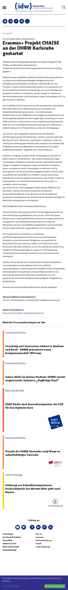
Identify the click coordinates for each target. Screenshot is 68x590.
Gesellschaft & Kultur (12, 537)
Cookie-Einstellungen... (11, 586)
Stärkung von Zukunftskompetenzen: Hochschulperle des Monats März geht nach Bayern (32, 488)
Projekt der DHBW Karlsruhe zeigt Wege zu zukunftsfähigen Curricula (32, 453)
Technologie (8, 534)
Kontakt (38, 543)
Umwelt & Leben (9, 543)
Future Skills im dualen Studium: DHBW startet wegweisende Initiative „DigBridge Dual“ (35, 378)
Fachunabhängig (9, 550)
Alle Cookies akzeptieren (54, 586)
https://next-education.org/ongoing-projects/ (23, 313)
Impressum (40, 537)
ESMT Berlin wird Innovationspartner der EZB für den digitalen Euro (34, 406)
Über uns (39, 534)
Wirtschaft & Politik (11, 547)
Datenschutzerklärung (44, 540)
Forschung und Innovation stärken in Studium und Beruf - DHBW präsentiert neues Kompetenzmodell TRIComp (34, 349)
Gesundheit (7, 540)
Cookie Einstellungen (43, 547)
